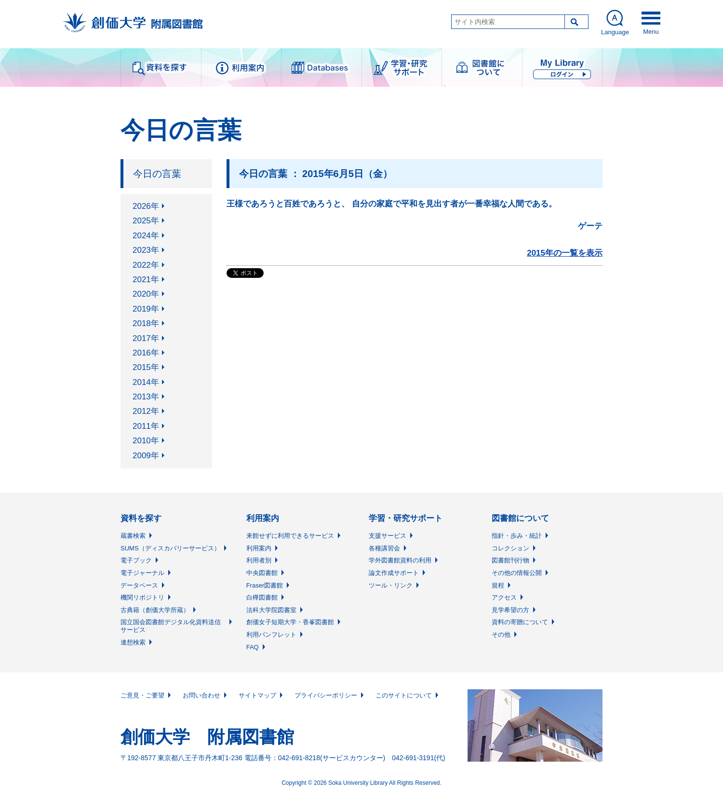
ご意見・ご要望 (142, 695)
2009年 (146, 455)
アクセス (504, 597)
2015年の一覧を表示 (564, 253)
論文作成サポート (394, 572)
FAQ (252, 647)
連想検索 (133, 642)
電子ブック (136, 560)
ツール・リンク (391, 585)
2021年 (146, 279)
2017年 (146, 338)
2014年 (146, 382)
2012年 (146, 411)
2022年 (146, 265)
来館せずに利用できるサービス (290, 535)
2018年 (146, 323)
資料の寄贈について (520, 622)
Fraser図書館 (264, 585)
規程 (498, 585)
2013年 (146, 396)
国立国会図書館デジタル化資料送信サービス (170, 625)
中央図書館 (262, 572)
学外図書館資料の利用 (400, 560)
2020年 (146, 294)
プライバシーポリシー (326, 695)
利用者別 (258, 560)
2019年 (146, 309)
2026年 (146, 206)
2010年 (146, 440)
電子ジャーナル (142, 572)
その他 (501, 634)
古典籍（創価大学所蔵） (154, 610)
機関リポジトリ (142, 597)
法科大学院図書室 (271, 610)
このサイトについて (403, 695)
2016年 (146, 352)
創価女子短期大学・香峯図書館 (290, 622)
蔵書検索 (133, 535)
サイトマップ (257, 695)
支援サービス (387, 535)
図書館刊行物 (510, 560)
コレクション (510, 548)
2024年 (146, 235)
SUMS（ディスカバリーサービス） (170, 548)
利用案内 (258, 548)
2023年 (146, 250)
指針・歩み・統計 (517, 535)
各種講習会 (384, 548)
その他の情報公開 (517, 572)
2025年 (146, 220)
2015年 (146, 367)
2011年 (146, 426)
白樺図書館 (262, 597)
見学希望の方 (510, 610)
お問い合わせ (201, 695)
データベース (139, 585)
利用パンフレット (271, 634)
